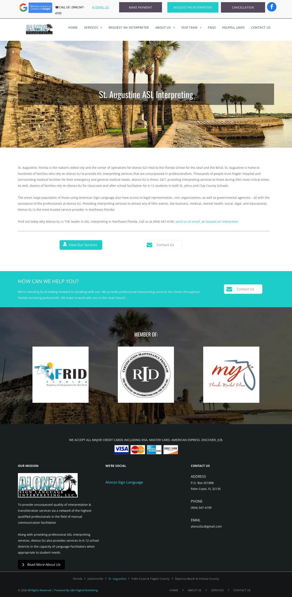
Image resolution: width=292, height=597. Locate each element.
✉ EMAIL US (100, 7)
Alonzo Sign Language (124, 482)
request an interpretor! (222, 221)
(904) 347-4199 (201, 508)
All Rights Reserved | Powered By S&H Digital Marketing (63, 590)
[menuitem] (73, 27)
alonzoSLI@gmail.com (206, 526)
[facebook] (271, 7)
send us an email (187, 221)
